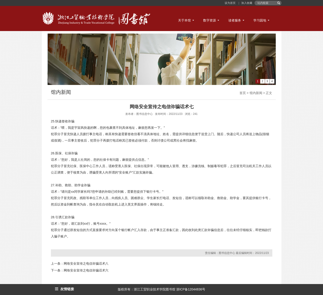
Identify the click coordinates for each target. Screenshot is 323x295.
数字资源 (209, 20)
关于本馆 (184, 20)
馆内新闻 (255, 93)
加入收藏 (246, 3)
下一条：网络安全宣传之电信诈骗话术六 (79, 270)
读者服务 (234, 20)
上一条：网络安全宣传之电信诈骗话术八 (79, 263)
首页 (242, 93)
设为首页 (230, 3)
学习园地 (259, 20)
